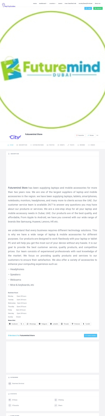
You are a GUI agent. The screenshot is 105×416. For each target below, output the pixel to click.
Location (52, 3)
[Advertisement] (52, 172)
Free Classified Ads (70, 3)
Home (35, 3)
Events (60, 3)
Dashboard (42, 3)
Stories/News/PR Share (85, 3)
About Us (97, 3)
